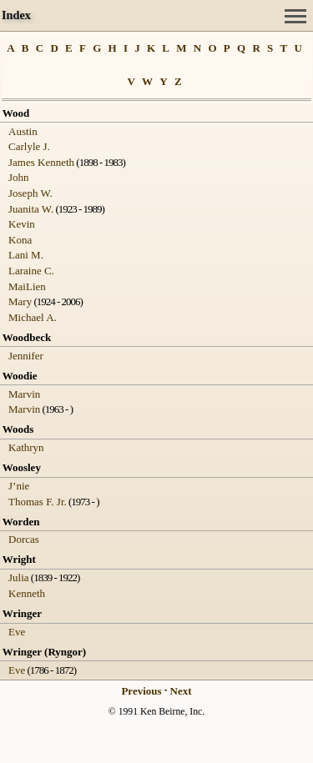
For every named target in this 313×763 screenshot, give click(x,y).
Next (181, 691)
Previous (141, 691)
